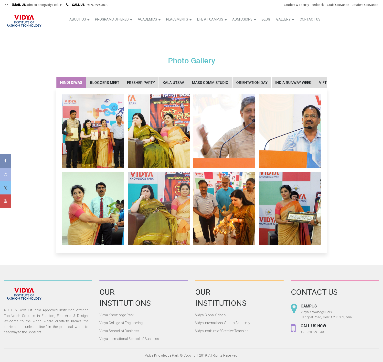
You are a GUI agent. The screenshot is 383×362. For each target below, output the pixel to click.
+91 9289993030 (96, 5)
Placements (177, 19)
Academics (147, 19)
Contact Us (310, 19)
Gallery (283, 19)
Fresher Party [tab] (141, 82)
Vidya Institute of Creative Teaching (221, 331)
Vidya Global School (210, 315)
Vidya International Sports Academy (222, 323)
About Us (77, 19)
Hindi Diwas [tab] (71, 82)
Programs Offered (112, 19)
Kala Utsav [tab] (173, 82)
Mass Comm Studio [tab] (210, 82)
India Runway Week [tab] (293, 82)
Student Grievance (365, 5)
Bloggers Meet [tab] (104, 82)
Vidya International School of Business (129, 339)
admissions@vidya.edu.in (44, 5)
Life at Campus (210, 19)
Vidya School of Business (119, 331)
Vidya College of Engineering (121, 323)
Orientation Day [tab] (251, 82)
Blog (266, 19)
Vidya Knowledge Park (116, 315)
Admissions (242, 19)
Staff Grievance (338, 5)
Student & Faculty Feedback (304, 5)
